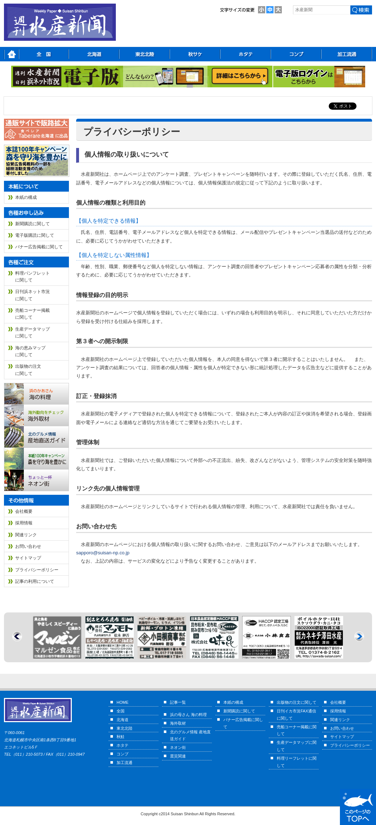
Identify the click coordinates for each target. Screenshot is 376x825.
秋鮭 (120, 736)
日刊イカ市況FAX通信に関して (296, 714)
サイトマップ (28, 557)
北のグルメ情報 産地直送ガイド (190, 735)
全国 (120, 711)
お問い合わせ (28, 546)
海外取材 (178, 723)
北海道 (122, 719)
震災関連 (178, 756)
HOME (122, 702)
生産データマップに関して (32, 333)
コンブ (122, 754)
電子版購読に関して (34, 235)
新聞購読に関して (32, 223)
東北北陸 (124, 728)
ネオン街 (178, 747)
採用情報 (23, 522)
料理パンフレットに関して (32, 277)
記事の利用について (34, 581)
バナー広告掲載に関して (39, 246)
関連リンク (26, 534)
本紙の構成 (26, 197)
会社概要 (23, 511)
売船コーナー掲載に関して (32, 314)
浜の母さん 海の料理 (188, 714)
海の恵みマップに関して (30, 351)
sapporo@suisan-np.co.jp (103, 552)
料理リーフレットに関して (296, 762)
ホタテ (122, 745)
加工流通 (124, 762)
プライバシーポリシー (36, 569)
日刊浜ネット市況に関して (32, 295)
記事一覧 (178, 702)
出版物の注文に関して (28, 370)
